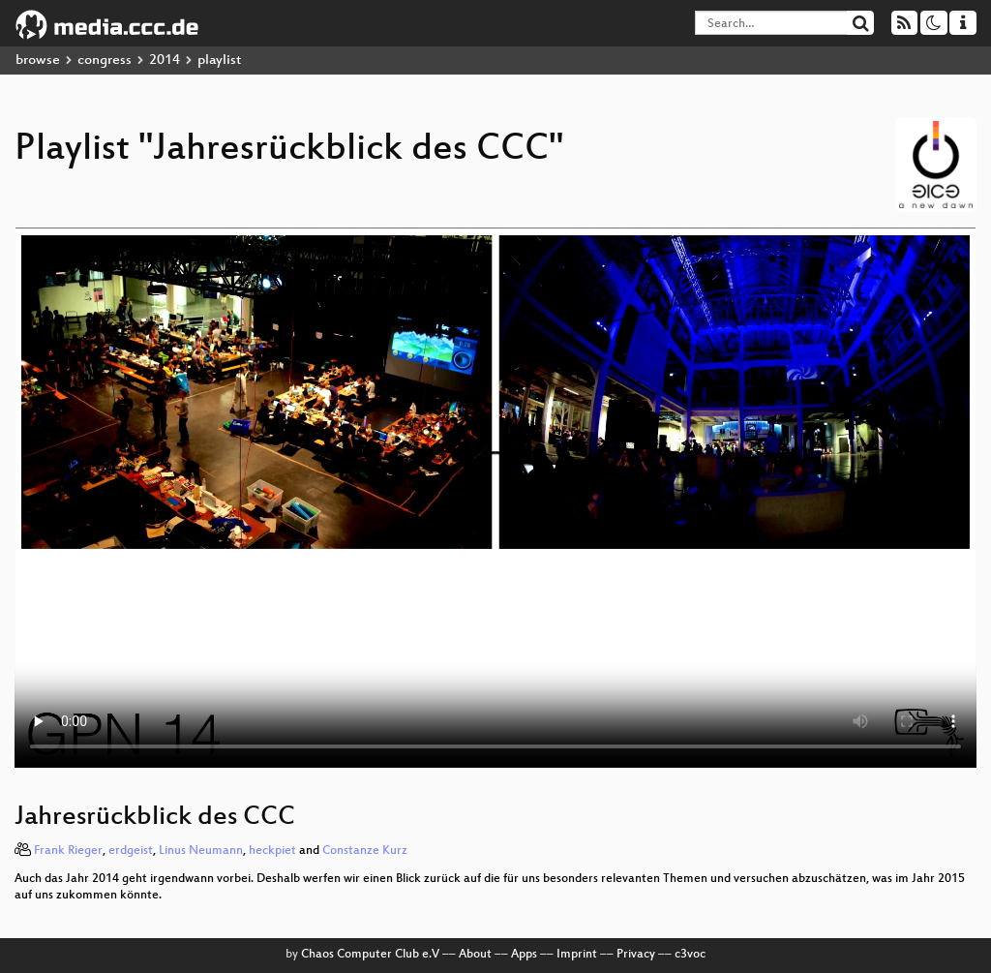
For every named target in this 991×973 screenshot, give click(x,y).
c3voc (690, 954)
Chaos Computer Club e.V (370, 954)
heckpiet (272, 851)
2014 (164, 60)
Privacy (635, 954)
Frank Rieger (68, 851)
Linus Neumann (201, 851)
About (475, 954)
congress (104, 60)
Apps (524, 954)
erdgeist (130, 851)
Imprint (576, 954)
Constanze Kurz (364, 851)
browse (37, 60)
